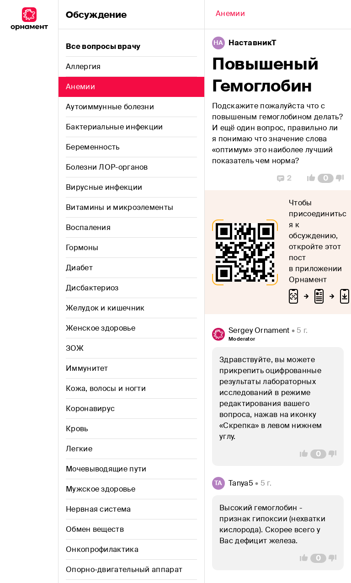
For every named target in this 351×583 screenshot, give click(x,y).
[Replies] (284, 178)
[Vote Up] (308, 178)
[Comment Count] (326, 178)
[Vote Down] (342, 178)
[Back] (230, 14)
